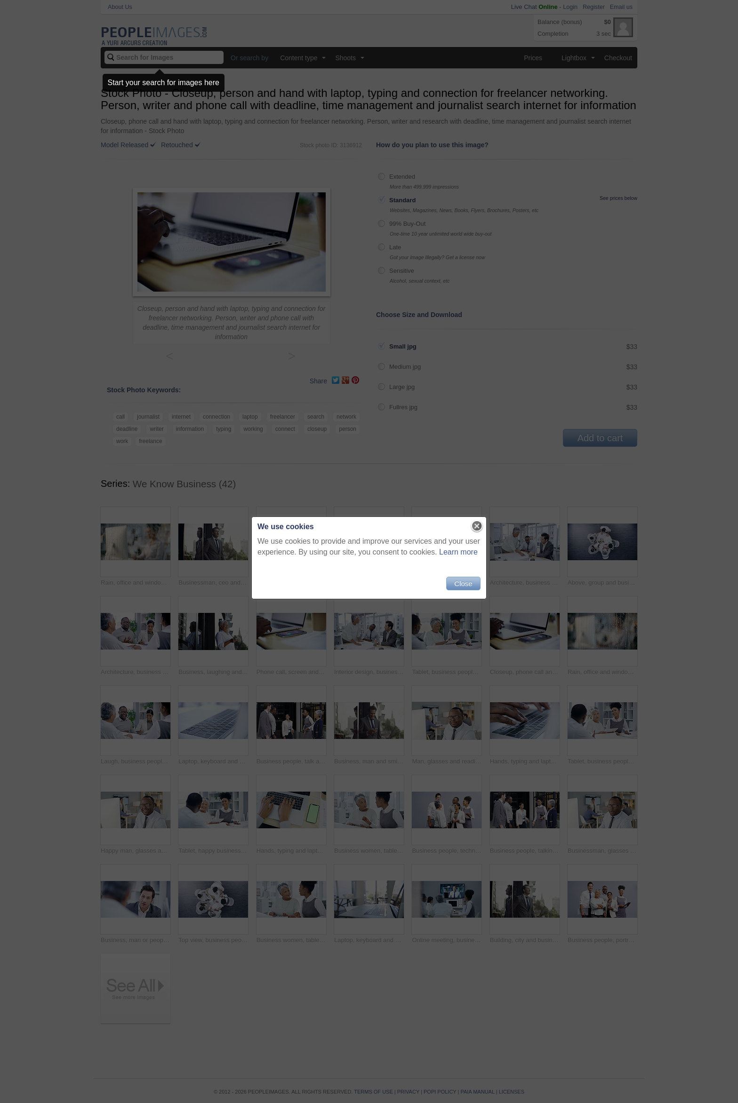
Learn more (458, 552)
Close (463, 583)
